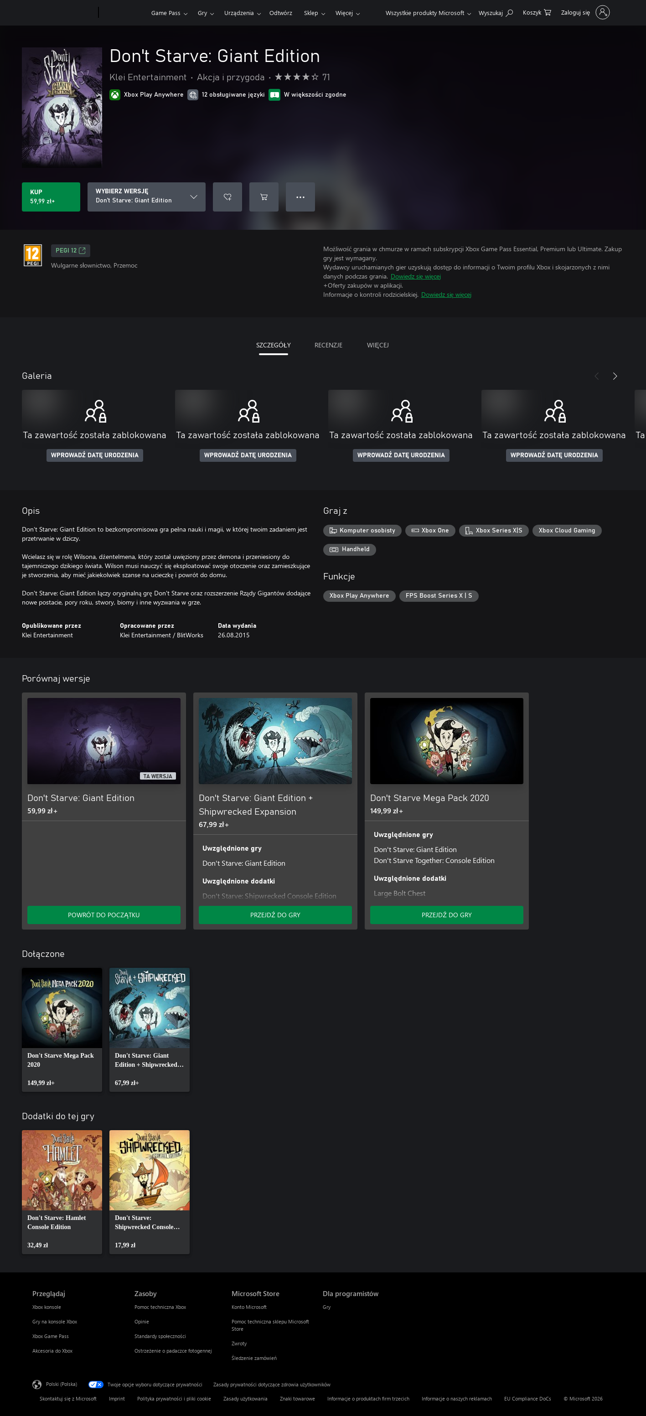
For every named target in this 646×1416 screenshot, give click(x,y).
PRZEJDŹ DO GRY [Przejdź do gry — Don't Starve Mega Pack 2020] (447, 914)
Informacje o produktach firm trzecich (368, 1398)
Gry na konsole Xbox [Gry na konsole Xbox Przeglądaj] (54, 1321)
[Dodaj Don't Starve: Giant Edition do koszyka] (264, 197)
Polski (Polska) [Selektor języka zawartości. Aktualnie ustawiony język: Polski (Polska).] (61, 1384)
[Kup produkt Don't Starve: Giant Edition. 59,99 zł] (51, 197)
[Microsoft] (63, 12)
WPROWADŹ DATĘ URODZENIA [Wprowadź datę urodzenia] (95, 455)
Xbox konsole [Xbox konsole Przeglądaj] (46, 1307)
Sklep (311, 12)
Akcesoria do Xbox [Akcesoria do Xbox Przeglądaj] (52, 1351)
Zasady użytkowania (245, 1398)
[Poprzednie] (597, 376)
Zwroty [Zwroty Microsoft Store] (239, 1343)
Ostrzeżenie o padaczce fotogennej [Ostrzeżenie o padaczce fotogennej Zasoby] (173, 1351)
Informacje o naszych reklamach (457, 1398)
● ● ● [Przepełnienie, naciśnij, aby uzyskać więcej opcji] (300, 196)
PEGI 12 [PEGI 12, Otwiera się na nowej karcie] (71, 250)
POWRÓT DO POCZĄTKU (104, 914)
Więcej (344, 12)
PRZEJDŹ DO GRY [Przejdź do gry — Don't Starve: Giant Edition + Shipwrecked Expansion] (275, 914)
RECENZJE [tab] (328, 345)
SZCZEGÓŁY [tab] (273, 345)
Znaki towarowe (297, 1398)
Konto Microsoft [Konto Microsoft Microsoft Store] (249, 1307)
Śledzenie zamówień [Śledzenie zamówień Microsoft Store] (254, 1358)
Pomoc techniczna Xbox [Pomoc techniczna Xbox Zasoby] (160, 1307)
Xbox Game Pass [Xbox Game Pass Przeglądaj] (50, 1336)
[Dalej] (615, 376)
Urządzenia (239, 12)
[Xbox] (124, 12)
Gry (202, 12)
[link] (62, 1030)
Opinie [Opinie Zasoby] (141, 1321)
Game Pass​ (166, 12)
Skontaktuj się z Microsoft (68, 1398)
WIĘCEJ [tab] (377, 345)
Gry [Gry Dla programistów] (327, 1307)
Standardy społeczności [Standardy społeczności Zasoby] (160, 1336)
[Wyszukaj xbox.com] (496, 11)
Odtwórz (280, 12)
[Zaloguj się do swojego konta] (585, 12)
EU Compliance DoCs (527, 1398)
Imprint (117, 1398)
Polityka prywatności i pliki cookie (174, 1398)
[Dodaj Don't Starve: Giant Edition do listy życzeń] (227, 197)
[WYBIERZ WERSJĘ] (147, 197)
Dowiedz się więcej (416, 276)
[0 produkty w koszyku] (537, 11)
